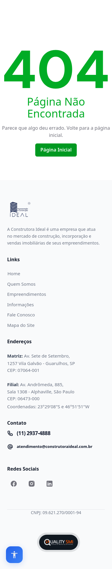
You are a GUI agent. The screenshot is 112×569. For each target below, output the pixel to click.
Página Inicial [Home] (56, 149)
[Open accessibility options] (14, 554)
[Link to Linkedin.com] (49, 483)
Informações (20, 304)
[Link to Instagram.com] (31, 483)
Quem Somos (21, 284)
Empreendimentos (26, 294)
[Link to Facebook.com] (13, 483)
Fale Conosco (21, 315)
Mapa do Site (21, 325)
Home (13, 273)
